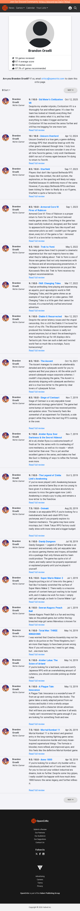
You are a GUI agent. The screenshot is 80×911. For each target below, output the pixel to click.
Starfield (45, 169)
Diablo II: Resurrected (50, 316)
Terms (40, 883)
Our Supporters (40, 839)
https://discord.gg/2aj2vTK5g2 (54, 1)
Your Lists (42, 8)
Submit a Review (40, 829)
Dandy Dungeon (47, 541)
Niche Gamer (18, 105)
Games (19, 8)
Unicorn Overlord (49, 136)
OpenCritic (24, 893)
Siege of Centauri (50, 397)
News (11, 8)
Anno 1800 (46, 759)
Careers (40, 879)
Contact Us (40, 842)
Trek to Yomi (47, 246)
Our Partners (40, 833)
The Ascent (47, 361)
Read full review (37, 130)
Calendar (31, 8)
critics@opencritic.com (52, 78)
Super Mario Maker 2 (52, 578)
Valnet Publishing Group (50, 893)
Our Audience (40, 836)
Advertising (40, 876)
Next (70, 90)
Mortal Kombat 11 (50, 729)
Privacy (40, 886)
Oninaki (45, 508)
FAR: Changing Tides (50, 283)
